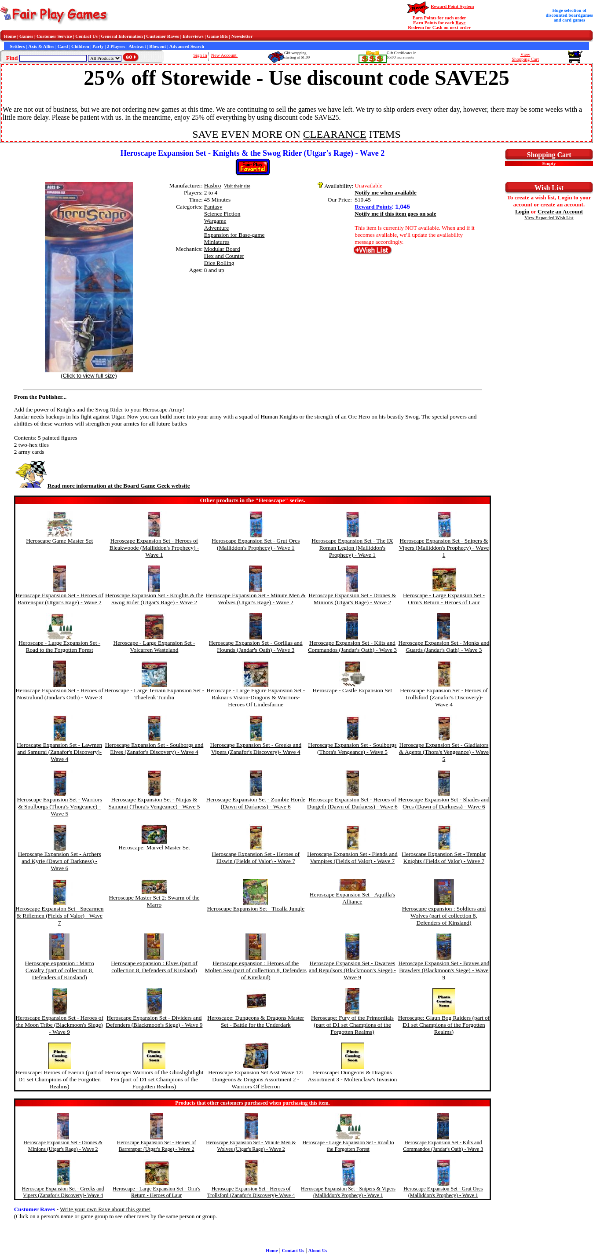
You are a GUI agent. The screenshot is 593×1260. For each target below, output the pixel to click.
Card (63, 46)
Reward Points (373, 206)
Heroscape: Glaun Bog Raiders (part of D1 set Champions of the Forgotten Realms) (444, 1024)
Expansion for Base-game (234, 234)
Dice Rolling (219, 263)
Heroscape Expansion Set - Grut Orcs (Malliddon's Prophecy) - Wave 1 (256, 544)
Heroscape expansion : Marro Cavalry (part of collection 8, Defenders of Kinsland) (59, 970)
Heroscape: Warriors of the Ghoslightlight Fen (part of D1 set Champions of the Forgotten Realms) (154, 1079)
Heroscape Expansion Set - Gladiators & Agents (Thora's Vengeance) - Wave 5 (444, 752)
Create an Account (560, 211)
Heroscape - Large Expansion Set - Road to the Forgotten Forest (59, 646)
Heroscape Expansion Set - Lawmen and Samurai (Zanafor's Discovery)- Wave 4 (59, 752)
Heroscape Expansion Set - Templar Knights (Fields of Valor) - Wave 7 (444, 857)
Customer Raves (162, 36)
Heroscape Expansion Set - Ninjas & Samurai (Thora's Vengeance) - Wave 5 (154, 803)
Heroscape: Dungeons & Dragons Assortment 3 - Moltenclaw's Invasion (352, 1076)
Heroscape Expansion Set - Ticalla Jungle (255, 908)
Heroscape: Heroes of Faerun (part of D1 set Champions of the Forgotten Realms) (59, 1079)
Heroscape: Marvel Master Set (154, 847)
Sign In (200, 55)
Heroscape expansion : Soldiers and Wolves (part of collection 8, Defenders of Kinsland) (444, 915)
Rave (460, 22)
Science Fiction (222, 213)
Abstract (137, 46)
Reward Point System (452, 6)
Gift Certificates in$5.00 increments (401, 55)
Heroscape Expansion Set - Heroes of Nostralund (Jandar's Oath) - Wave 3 (59, 694)
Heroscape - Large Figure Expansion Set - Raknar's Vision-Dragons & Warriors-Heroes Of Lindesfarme (255, 697)
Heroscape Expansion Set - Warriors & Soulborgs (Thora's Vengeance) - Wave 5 (59, 806)
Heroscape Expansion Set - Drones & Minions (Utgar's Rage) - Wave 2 (352, 599)
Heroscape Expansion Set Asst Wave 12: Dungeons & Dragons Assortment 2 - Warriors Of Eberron (255, 1079)
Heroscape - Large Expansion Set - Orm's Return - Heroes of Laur (444, 599)
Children (80, 46)
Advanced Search (186, 46)
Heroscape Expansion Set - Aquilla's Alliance (352, 898)
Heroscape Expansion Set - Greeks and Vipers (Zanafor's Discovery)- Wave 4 (255, 748)
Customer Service (54, 36)
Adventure (216, 227)
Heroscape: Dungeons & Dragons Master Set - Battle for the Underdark (255, 1021)
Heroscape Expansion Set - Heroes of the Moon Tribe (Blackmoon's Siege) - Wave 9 (59, 1024)
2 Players (116, 46)
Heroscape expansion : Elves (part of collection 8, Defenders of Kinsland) (154, 966)
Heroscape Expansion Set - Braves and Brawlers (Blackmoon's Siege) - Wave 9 (443, 970)
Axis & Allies (41, 46)
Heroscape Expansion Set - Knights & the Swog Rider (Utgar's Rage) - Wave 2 (154, 599)
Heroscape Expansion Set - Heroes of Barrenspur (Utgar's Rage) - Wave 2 (59, 599)
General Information (122, 36)
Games (26, 36)
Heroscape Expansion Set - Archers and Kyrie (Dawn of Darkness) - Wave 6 (59, 861)
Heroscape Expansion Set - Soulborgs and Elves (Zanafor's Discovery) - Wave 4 (154, 748)
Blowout (157, 46)
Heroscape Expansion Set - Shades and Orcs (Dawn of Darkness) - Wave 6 (444, 803)
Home (10, 36)
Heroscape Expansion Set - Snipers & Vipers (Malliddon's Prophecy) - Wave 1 (444, 547)
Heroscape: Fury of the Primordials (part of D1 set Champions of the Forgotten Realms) (352, 1024)
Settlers (17, 46)
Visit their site (237, 186)
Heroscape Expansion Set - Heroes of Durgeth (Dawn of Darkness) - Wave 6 (352, 803)
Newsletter (242, 36)
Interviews (193, 36)
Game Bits (217, 36)
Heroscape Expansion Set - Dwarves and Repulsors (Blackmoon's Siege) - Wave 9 (352, 970)
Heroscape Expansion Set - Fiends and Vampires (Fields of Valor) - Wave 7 (352, 857)
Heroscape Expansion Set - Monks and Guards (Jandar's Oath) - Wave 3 (443, 646)
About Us (317, 1250)
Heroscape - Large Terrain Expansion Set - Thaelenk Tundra (154, 694)
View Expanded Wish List (549, 217)
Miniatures (217, 242)
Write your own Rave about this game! (105, 1209)
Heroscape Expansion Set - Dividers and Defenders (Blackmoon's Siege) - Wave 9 (154, 1021)
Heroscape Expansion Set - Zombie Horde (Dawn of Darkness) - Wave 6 (255, 803)
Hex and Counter (224, 256)
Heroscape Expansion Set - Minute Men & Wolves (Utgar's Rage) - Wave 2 (256, 599)
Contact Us (86, 36)
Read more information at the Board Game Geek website (102, 485)
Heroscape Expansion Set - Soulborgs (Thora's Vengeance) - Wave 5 (352, 748)
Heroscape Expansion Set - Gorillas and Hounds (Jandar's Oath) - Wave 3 (256, 646)
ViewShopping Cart (525, 57)
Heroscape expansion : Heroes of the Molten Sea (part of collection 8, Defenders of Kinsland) (256, 970)
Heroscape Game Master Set (59, 540)
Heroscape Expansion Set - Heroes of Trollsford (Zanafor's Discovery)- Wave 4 (444, 697)
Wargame (215, 220)
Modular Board (222, 249)
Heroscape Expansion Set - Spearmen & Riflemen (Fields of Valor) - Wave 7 (59, 915)
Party (97, 46)
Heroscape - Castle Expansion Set (352, 690)
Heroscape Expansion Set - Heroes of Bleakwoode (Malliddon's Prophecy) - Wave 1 (154, 547)
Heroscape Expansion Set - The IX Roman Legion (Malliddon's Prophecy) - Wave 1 (352, 547)
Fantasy (213, 206)
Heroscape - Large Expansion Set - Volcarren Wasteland (154, 646)
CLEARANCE (334, 134)
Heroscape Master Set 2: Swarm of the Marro (154, 901)
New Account (224, 55)
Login (522, 211)
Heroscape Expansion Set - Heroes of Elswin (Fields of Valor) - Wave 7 (256, 857)
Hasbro (212, 185)
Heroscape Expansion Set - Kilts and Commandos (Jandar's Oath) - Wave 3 (352, 646)
